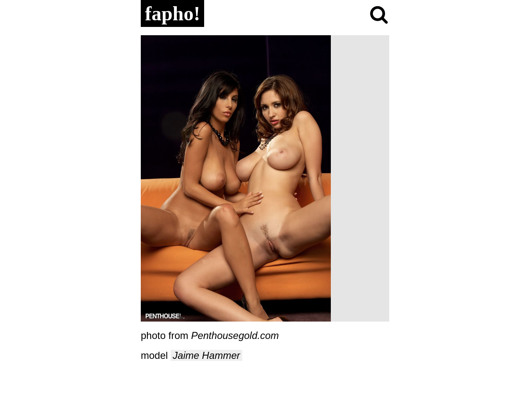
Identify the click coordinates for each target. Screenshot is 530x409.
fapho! (172, 13)
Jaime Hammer (206, 355)
